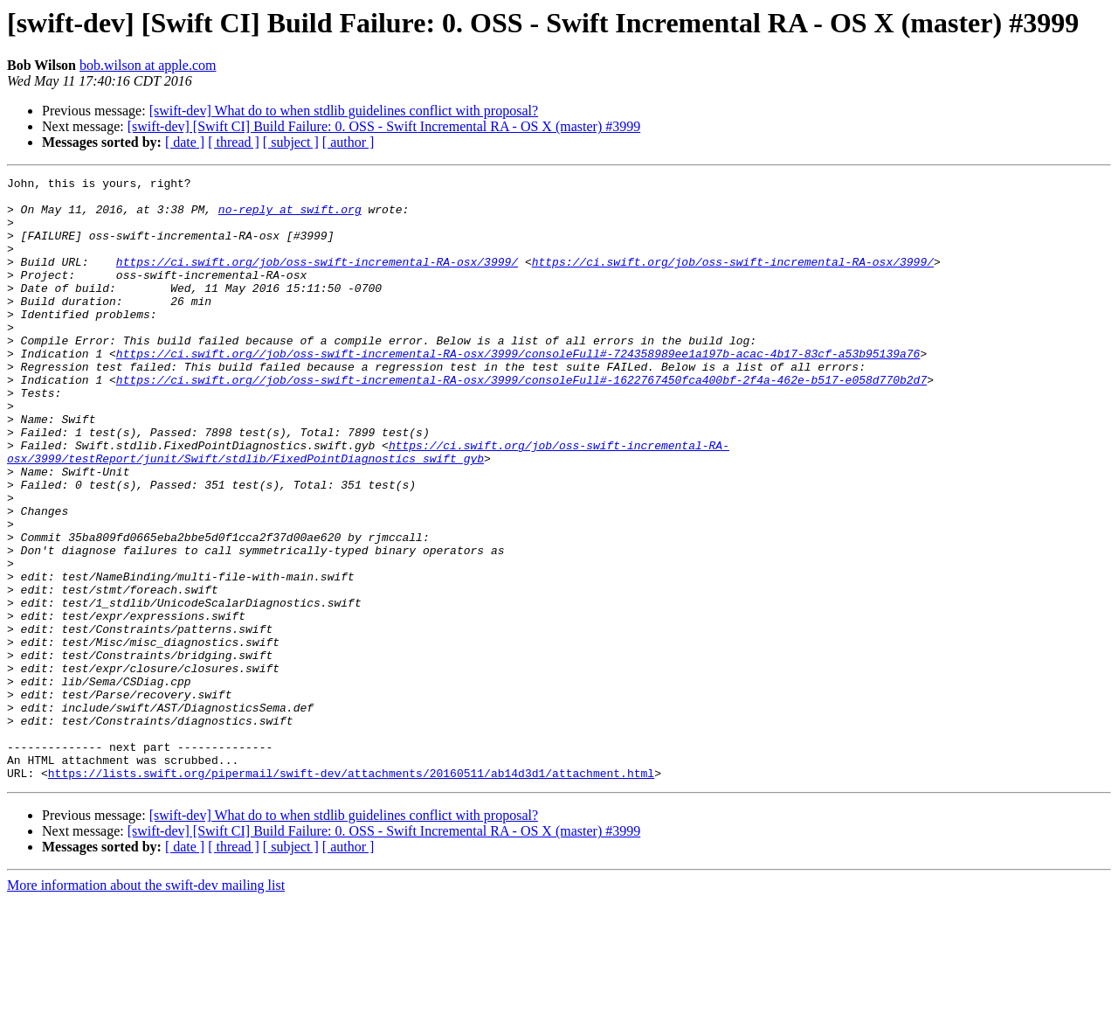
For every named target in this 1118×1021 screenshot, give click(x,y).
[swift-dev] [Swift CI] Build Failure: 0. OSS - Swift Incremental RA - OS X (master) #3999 (384, 126)
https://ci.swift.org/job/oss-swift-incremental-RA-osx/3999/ (317, 280)
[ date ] (184, 142)
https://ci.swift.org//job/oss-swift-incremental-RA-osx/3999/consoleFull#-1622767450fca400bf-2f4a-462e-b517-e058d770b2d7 (521, 421)
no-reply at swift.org (290, 217)
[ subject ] (291, 142)
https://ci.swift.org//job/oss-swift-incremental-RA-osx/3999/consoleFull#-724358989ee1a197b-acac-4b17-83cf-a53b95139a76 (518, 390)
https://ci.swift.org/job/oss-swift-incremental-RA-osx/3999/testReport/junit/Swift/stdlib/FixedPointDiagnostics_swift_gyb (368, 508)
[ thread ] (233, 142)
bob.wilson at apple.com (147, 65)
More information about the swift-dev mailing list (146, 1005)
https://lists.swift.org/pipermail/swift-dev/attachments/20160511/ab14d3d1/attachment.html (351, 893)
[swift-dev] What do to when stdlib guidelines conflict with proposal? (343, 110)
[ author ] (348, 142)
